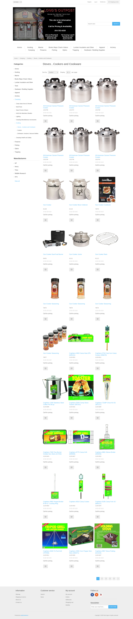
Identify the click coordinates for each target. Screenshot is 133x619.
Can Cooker (47, 205)
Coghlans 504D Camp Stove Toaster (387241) (78, 403)
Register (89, 2)
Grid (115, 72)
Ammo (19, 47)
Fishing (54, 50)
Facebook (92, 594)
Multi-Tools (19, 107)
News (42, 597)
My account (69, 594)
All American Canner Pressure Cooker (53, 107)
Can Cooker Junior (75, 254)
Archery (113, 47)
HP (16, 163)
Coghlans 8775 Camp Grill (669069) (78, 453)
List (118, 72)
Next (118, 578)
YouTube (101, 594)
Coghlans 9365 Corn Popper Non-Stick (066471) (80, 552)
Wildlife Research (20, 173)
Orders (67, 597)
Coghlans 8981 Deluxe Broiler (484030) (105, 453)
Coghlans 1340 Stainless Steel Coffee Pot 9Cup (53, 403)
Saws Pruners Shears (22, 110)
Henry (17, 166)
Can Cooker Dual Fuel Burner (53, 254)
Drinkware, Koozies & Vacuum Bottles (27, 133)
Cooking (29, 58)
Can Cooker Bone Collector (78, 205)
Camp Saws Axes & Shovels (24, 103)
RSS (96, 594)
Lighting (18, 116)
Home (16, 58)
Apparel (102, 47)
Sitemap (18, 594)
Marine (40, 47)
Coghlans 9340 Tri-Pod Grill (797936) (52, 552)
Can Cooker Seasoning (51, 304)
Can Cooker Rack (101, 254)
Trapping (75, 50)
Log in (95, 2)
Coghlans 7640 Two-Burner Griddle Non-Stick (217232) (52, 453)
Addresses (68, 599)
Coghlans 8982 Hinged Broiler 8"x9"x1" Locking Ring (53, 502)
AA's (16, 177)
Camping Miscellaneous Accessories (26, 119)
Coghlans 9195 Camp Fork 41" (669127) (105, 502)
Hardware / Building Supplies (94, 50)
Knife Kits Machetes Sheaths (24, 113)
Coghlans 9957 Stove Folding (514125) (105, 552)
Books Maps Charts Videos (58, 47)
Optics (64, 50)
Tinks (16, 170)
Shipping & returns (21, 597)
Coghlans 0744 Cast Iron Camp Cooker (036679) (105, 354)
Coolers (19, 130)
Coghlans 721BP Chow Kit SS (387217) (105, 403)
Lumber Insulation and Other (83, 47)
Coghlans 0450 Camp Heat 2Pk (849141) (80, 354)
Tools (16, 86)
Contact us (19, 602)
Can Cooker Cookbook (103, 205)
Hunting (30, 47)
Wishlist (68, 605)
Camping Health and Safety (23, 137)
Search (43, 594)
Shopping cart (69, 602)
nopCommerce (24, 615)
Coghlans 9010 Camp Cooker (79, 501)
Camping (31, 50)
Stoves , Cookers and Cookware (26, 127)
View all (17, 181)
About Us (18, 599)
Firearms (43, 50)
